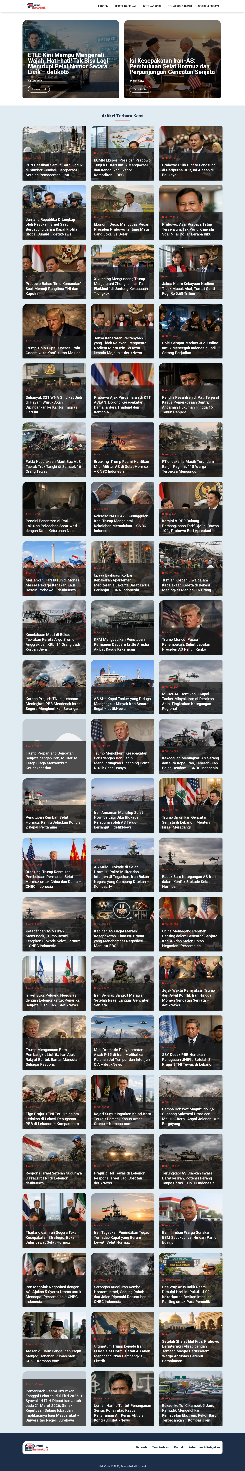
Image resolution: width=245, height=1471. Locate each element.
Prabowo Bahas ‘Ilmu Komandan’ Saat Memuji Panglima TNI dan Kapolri (53, 289)
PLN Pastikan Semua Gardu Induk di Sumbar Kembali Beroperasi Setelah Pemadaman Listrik (54, 170)
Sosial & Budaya (208, 6)
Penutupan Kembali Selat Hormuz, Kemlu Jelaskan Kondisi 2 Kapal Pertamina (54, 822)
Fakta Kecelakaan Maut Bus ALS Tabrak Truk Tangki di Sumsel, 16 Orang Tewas (53, 466)
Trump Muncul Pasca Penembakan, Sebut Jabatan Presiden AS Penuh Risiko (186, 644)
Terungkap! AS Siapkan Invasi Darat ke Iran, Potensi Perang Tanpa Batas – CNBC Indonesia (188, 1178)
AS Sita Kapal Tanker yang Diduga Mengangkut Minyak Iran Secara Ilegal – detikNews (122, 704)
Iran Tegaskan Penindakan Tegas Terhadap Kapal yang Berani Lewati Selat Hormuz (121, 1237)
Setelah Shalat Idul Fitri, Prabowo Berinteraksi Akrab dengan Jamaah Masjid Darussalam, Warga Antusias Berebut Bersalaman (190, 1351)
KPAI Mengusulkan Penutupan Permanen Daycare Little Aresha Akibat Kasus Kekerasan (121, 644)
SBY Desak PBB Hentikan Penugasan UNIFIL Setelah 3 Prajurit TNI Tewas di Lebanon (187, 1059)
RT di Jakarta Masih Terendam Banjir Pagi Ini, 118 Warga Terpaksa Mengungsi (188, 466)
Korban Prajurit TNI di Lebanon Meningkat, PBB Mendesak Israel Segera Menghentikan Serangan (54, 704)
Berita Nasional (125, 6)
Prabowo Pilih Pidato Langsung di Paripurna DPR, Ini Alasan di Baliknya (188, 170)
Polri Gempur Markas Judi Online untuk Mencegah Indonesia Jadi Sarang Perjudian (190, 348)
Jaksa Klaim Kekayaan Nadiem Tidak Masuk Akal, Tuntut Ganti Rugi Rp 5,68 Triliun (188, 289)
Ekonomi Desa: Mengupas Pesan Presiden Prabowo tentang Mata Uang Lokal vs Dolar (121, 229)
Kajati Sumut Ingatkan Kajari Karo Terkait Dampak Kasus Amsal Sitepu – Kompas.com (122, 1119)
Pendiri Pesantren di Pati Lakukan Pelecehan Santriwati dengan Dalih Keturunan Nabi (51, 526)
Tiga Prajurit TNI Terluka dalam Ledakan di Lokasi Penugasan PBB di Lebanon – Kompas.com (52, 1119)
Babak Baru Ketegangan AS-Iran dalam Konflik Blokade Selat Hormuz (189, 882)
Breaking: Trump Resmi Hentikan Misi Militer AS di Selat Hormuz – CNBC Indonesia (121, 466)
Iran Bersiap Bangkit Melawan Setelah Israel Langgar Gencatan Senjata (121, 1000)
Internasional (152, 6)
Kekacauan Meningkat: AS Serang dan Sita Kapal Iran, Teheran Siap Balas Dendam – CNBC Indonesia (190, 763)
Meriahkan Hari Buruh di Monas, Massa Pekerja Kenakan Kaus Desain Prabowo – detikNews (53, 585)
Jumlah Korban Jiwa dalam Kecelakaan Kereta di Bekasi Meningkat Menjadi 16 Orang (186, 585)
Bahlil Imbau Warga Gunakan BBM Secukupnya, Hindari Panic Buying (189, 1237)
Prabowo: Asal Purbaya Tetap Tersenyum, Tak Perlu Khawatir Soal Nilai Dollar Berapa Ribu (188, 229)
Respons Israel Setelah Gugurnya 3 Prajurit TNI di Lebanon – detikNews (54, 1178)
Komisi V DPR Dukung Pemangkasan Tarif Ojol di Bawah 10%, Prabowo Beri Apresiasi (190, 526)
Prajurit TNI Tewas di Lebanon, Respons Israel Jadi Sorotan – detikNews (120, 1178)
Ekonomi (103, 6)
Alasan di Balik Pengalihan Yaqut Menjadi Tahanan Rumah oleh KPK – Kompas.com (53, 1356)
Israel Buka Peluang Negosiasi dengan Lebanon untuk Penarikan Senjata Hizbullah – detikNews (54, 1000)
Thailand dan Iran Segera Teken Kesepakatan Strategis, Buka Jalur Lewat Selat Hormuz (52, 1237)
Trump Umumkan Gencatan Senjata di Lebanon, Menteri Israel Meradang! (186, 822)
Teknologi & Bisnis (180, 6)
